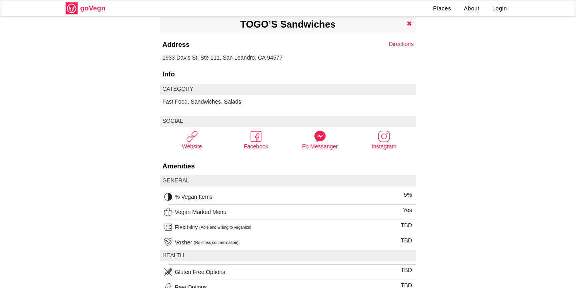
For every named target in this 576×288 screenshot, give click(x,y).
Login (499, 8)
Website (192, 140)
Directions (401, 44)
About (472, 8)
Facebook (256, 140)
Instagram (384, 140)
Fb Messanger (320, 140)
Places (442, 8)
